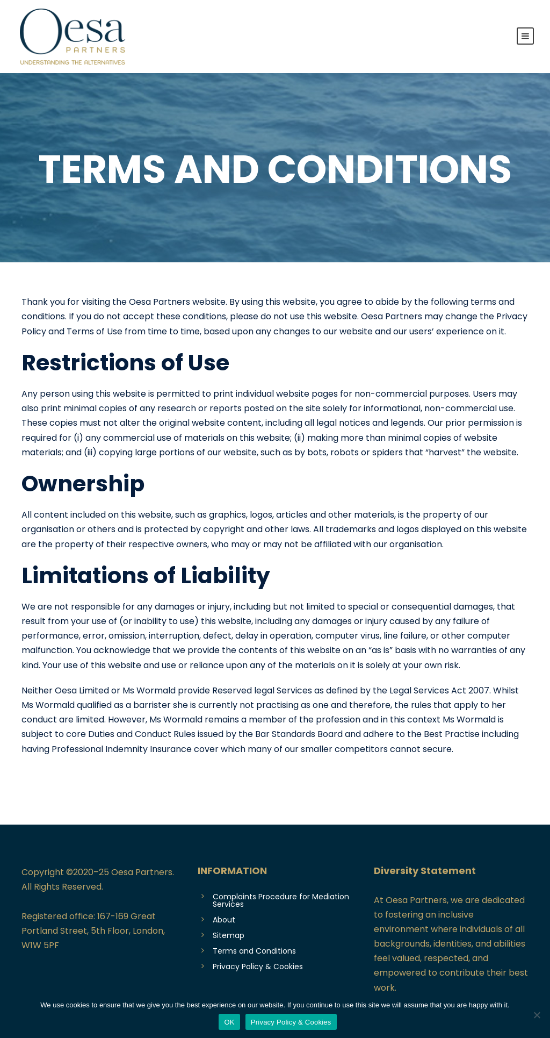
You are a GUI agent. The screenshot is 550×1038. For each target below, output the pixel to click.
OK (229, 1022)
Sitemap (228, 935)
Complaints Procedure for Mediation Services (281, 900)
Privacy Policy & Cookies (258, 966)
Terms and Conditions (254, 951)
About (224, 919)
